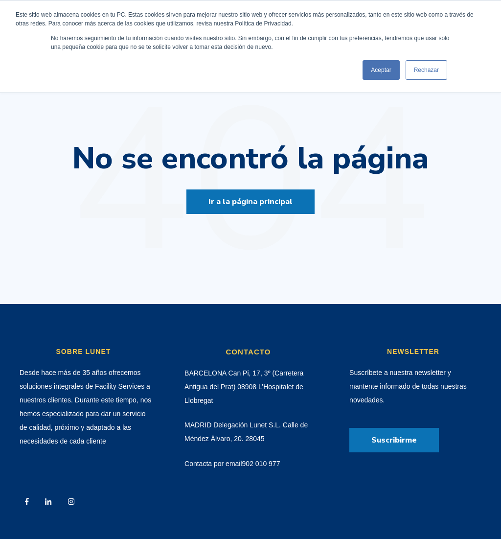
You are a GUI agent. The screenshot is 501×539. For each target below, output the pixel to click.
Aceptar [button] (381, 70)
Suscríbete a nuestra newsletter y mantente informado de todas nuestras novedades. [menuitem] (408, 386)
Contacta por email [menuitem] (213, 464)
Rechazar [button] (426, 70)
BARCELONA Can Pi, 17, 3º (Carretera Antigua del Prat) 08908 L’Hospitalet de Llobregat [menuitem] (243, 386)
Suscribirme (394, 440)
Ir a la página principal (250, 201)
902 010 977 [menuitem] (261, 464)
